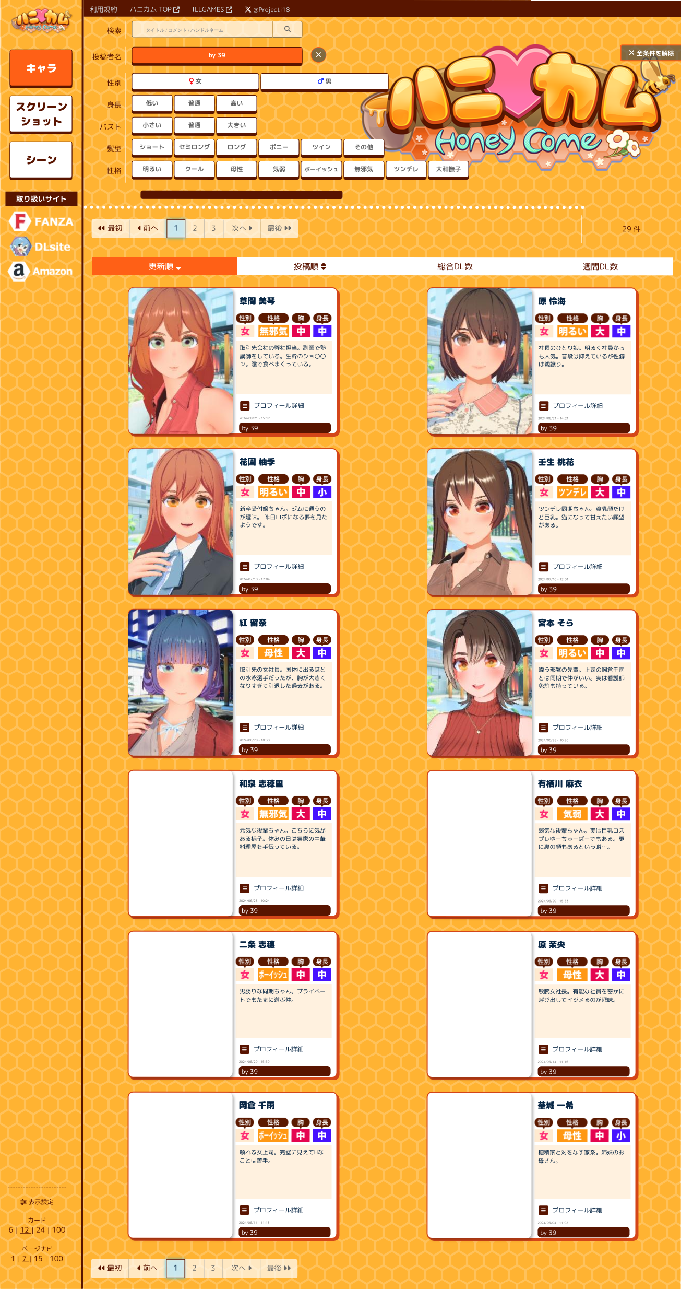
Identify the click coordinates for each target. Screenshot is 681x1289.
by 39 (217, 55)
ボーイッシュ (321, 169)
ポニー (279, 147)
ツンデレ (406, 169)
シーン (41, 160)
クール (194, 169)
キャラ (41, 68)
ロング (237, 147)
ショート (151, 147)
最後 (279, 228)
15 (38, 1258)
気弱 (279, 169)
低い (152, 103)
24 (41, 1230)
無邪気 (363, 169)
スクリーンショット (41, 113)
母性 (237, 169)
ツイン (321, 147)
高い (237, 103)
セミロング (194, 147)
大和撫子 (448, 169)
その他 (363, 147)
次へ (242, 228)
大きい (237, 125)
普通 (194, 103)
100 (58, 1230)
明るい (151, 169)
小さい (151, 125)
